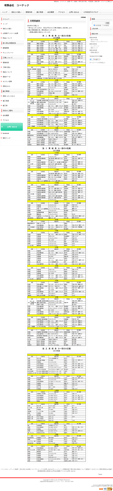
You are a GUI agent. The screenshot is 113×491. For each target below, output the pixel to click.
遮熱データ (6, 77)
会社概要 (50, 12)
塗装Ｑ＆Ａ (6, 86)
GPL (108, 486)
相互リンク (6, 138)
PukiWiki (98, 486)
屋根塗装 (42, 471)
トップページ (95, 46)
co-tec (55, 480)
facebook (6, 133)
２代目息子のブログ (90, 12)
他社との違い (16, 12)
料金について (7, 38)
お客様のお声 (50, 471)
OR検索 (106, 25)
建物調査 (6, 48)
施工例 (5, 105)
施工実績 (40, 12)
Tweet (100, 474)
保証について (7, 72)
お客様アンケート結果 (10, 33)
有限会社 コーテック (16, 5)
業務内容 (29, 12)
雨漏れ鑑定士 (95, 52)
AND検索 (98, 25)
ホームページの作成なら (97, 62)
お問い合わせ (74, 12)
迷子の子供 (94, 39)
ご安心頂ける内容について (27, 469)
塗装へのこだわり (9, 96)
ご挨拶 (16, 469)
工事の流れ (6, 67)
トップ (4, 12)
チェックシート (8, 52)
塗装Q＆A (106, 469)
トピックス (40, 469)
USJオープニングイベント (99, 41)
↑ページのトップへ (7, 469)
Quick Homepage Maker (104, 485)
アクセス (61, 12)
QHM (111, 486)
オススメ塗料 (7, 81)
